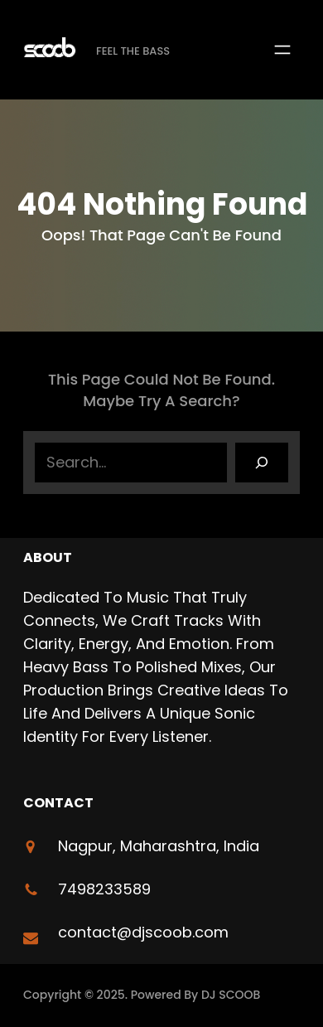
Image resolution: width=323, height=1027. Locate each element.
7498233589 (104, 889)
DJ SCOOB (231, 994)
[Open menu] (282, 49)
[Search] (261, 462)
